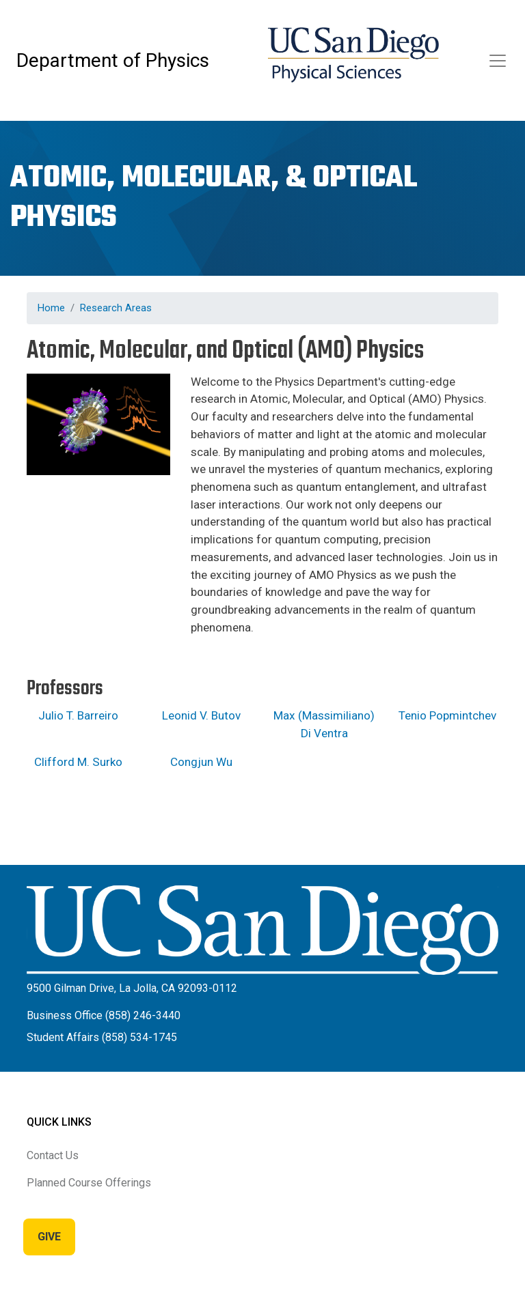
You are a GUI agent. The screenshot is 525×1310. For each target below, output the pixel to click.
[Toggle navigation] (498, 61)
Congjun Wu (201, 762)
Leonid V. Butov (201, 715)
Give (49, 1236)
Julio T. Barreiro (78, 715)
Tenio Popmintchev (447, 715)
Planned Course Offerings (89, 1182)
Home (51, 308)
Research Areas (116, 308)
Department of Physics (112, 60)
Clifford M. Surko (78, 762)
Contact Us (53, 1155)
